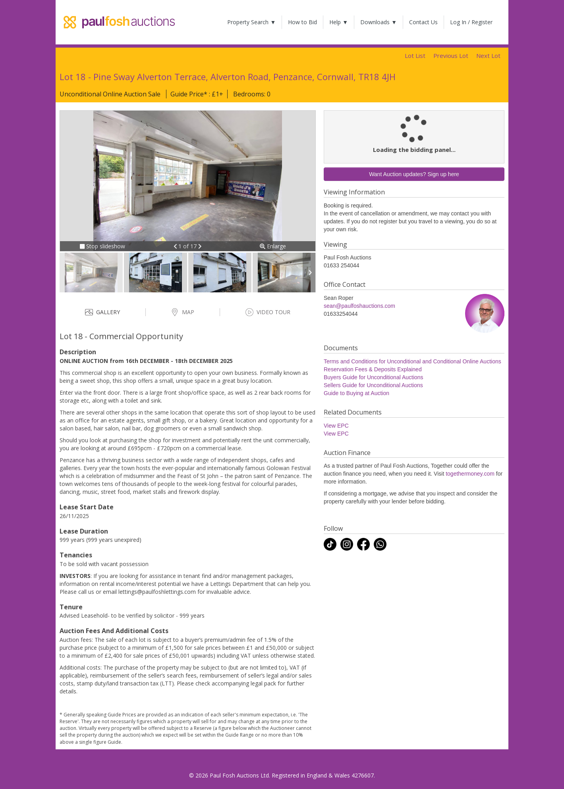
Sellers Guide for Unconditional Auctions (373, 385)
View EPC (336, 425)
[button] (176, 246)
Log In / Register (471, 22)
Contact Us (423, 22)
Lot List (415, 56)
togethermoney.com (470, 473)
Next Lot (488, 56)
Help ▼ (338, 22)
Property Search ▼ (251, 22)
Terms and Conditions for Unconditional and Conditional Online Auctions (412, 361)
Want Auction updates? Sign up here (414, 174)
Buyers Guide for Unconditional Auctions (373, 377)
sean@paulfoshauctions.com (359, 306)
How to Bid (302, 22)
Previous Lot (450, 56)
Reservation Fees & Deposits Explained (373, 369)
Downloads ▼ (378, 22)
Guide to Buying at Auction (356, 393)
